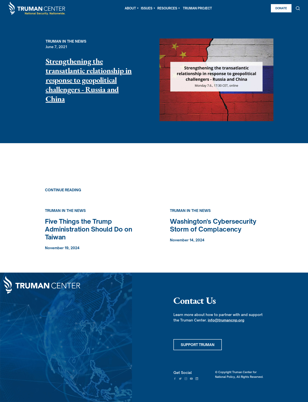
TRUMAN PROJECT (197, 8)
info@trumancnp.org (226, 320)
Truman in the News (66, 41)
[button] (131, 8)
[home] (37, 8)
